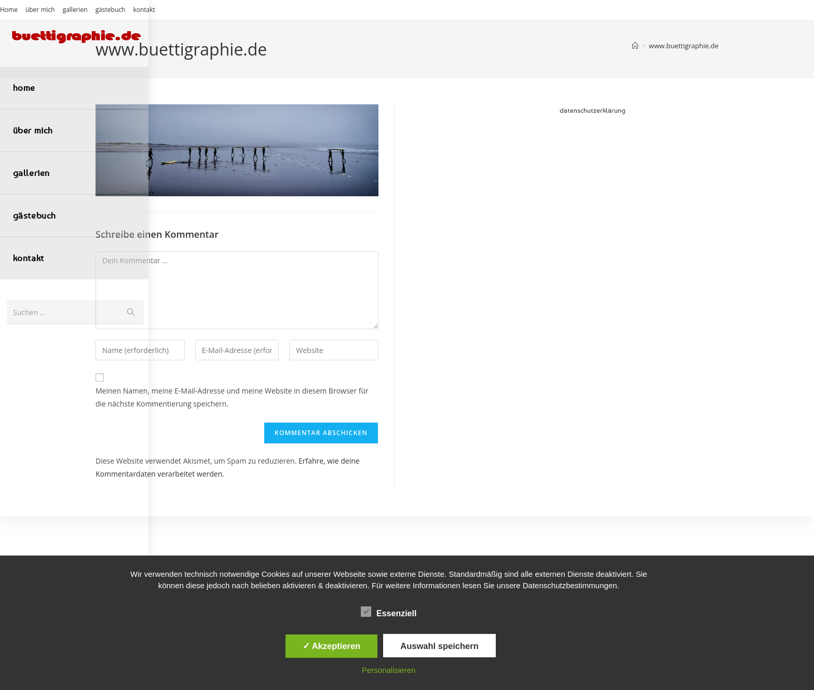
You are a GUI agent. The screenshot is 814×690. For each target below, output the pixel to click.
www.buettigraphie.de (683, 45)
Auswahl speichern (439, 646)
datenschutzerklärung (593, 110)
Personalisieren (388, 670)
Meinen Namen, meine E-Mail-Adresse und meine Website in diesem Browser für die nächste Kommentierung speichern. (232, 397)
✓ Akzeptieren (332, 646)
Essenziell (388, 611)
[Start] (635, 45)
